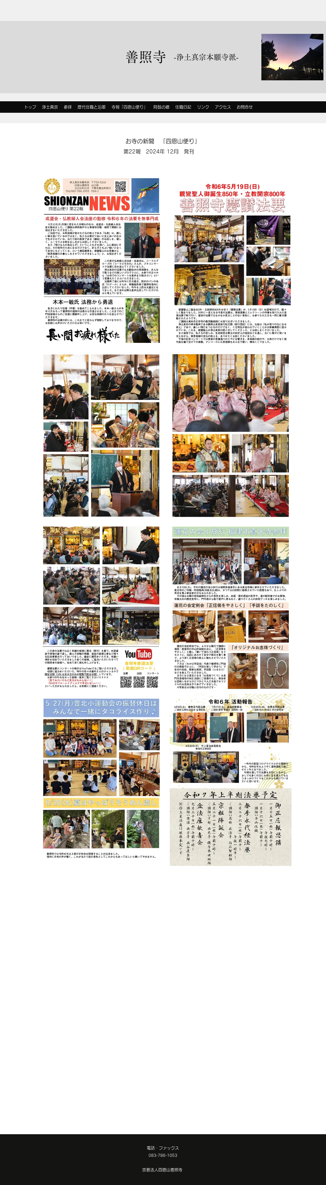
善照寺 (145, 57)
